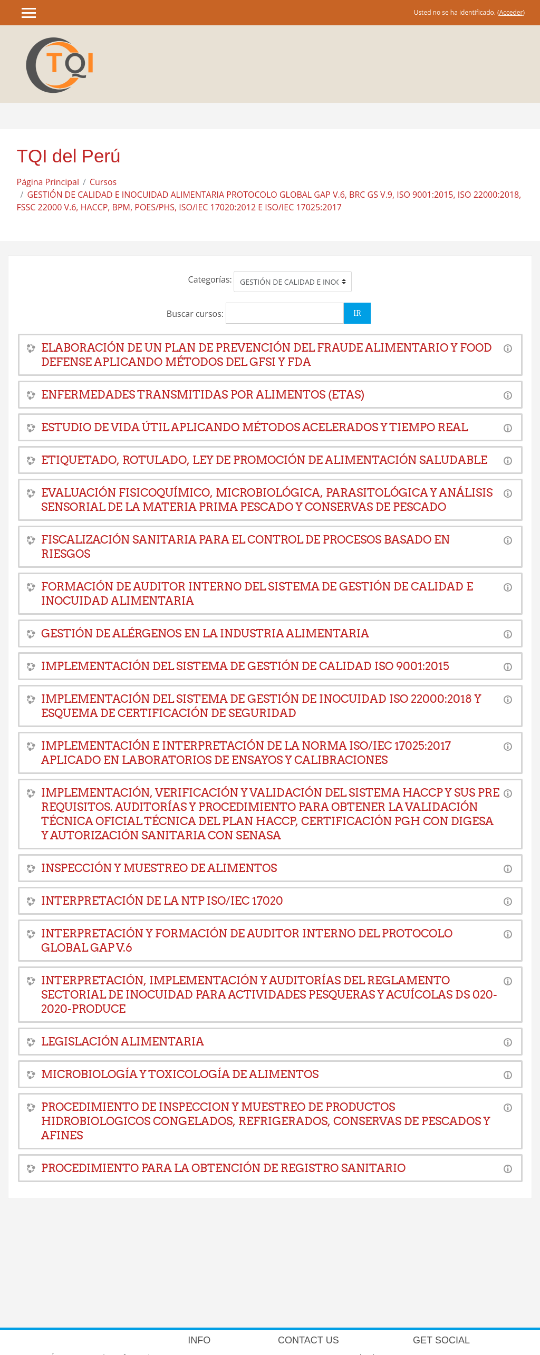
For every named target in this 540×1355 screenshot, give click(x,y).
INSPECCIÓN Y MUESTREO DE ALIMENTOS (159, 868)
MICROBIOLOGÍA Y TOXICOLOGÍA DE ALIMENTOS (180, 1074)
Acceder (511, 12)
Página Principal (48, 182)
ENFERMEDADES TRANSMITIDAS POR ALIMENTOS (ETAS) (202, 395)
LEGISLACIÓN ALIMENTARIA (122, 1041)
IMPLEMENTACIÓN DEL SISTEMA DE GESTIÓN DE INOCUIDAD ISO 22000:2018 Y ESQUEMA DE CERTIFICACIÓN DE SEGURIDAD (261, 706)
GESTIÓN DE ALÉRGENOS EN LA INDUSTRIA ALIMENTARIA (205, 633)
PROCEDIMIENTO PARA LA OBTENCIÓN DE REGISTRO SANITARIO (223, 1168)
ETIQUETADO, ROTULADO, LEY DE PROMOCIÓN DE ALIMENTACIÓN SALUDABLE (264, 460)
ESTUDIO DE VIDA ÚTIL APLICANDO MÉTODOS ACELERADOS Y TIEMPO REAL (254, 427)
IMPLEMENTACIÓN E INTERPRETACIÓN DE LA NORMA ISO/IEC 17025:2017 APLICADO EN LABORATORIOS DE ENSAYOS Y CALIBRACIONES (246, 753)
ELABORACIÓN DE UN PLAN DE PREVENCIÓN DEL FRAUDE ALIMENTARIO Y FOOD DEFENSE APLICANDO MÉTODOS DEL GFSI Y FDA (266, 355)
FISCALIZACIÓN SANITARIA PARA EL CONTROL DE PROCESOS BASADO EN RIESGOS (245, 547)
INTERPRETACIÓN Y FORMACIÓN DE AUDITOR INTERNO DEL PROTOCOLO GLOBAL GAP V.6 (246, 940)
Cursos (103, 182)
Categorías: (210, 279)
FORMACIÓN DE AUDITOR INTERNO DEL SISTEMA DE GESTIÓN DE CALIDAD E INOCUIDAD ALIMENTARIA (257, 593)
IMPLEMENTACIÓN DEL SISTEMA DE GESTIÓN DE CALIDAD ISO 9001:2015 (245, 666)
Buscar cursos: (196, 314)
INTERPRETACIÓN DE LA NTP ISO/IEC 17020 (162, 901)
